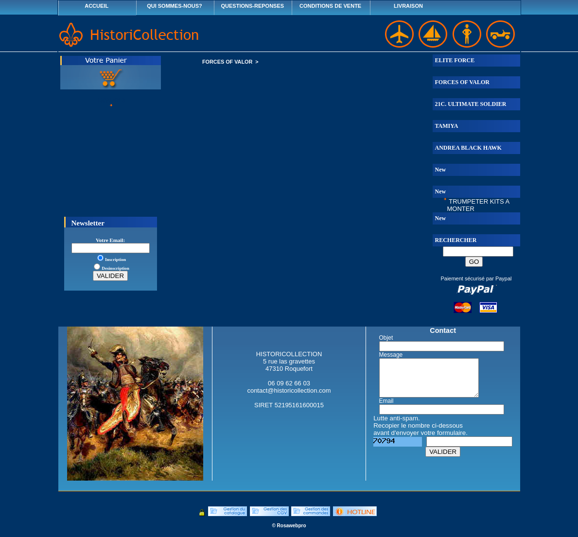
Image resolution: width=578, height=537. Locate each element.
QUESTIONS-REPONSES (252, 6)
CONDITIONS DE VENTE (330, 6)
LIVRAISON (408, 6)
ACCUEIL (96, 6)
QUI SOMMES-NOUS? (174, 6)
